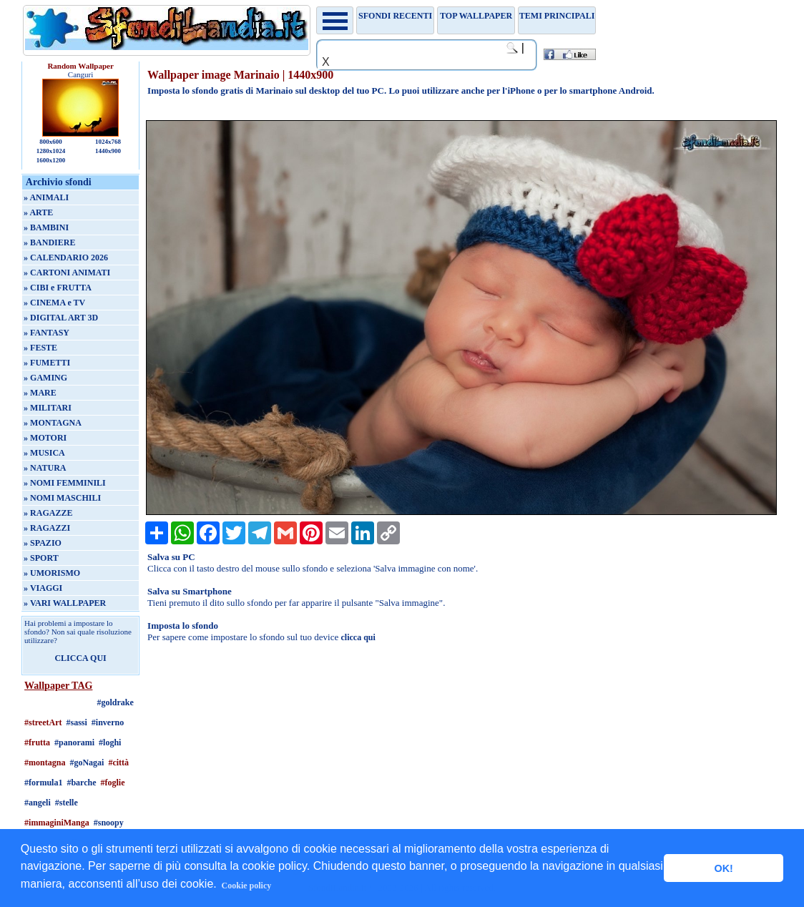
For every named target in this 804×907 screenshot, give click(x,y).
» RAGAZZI (47, 528)
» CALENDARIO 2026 (66, 258)
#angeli (37, 803)
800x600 (50, 141)
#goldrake (115, 702)
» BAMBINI (46, 227)
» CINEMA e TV (54, 303)
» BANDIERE (49, 242)
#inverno (108, 722)
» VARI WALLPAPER (65, 603)
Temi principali (556, 16)
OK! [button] (723, 868)
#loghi (110, 742)
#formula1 (43, 783)
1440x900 (108, 151)
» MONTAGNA (53, 423)
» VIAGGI (43, 588)
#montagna (44, 763)
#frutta (37, 742)
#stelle (66, 803)
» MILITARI (48, 408)
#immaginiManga (56, 823)
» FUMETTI (47, 363)
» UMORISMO (52, 573)
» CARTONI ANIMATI (67, 273)
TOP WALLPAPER (476, 16)
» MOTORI (45, 438)
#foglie (113, 783)
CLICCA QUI (80, 658)
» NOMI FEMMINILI (65, 483)
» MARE (40, 393)
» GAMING (45, 378)
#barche (81, 783)
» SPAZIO (43, 543)
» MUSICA (44, 453)
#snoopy (109, 823)
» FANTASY (46, 333)
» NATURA (45, 468)
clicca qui (358, 637)
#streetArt (43, 722)
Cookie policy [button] (247, 886)
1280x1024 (51, 151)
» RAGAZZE (48, 513)
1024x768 (108, 141)
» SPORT (41, 558)
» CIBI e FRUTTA (58, 288)
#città (118, 763)
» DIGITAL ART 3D (61, 318)
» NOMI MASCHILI (62, 498)
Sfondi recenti (395, 16)
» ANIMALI (46, 197)
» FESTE (40, 348)
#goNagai (86, 763)
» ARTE (38, 212)
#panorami (74, 742)
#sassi (77, 722)
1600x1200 (51, 160)
